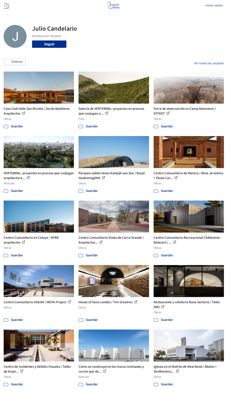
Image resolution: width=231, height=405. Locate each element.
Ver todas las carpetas (209, 63)
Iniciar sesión (214, 5)
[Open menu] (6, 5)
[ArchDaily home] (114, 5)
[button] (15, 62)
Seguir (49, 44)
